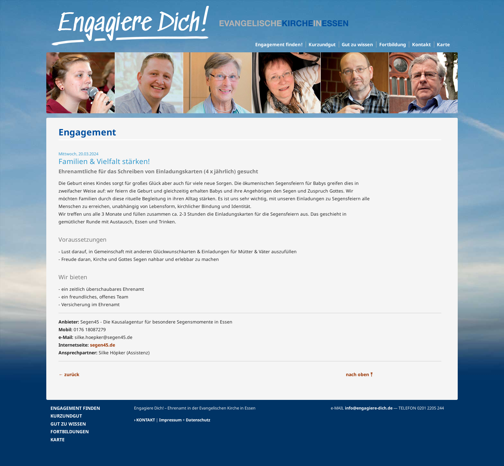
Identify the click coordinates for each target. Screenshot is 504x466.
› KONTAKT (144, 420)
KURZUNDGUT (66, 416)
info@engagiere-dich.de (368, 408)
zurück (69, 374)
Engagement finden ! (278, 44)
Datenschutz (198, 420)
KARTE (57, 439)
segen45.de (102, 345)
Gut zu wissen (357, 44)
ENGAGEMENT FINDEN (75, 408)
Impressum (170, 420)
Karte (443, 44)
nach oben (359, 374)
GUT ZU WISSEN (68, 424)
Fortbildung (392, 44)
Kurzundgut (322, 44)
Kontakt (421, 44)
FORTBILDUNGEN (69, 431)
